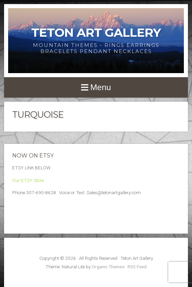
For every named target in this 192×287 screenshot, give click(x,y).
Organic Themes (108, 266)
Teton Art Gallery (96, 32)
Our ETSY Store (28, 180)
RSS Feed (137, 266)
